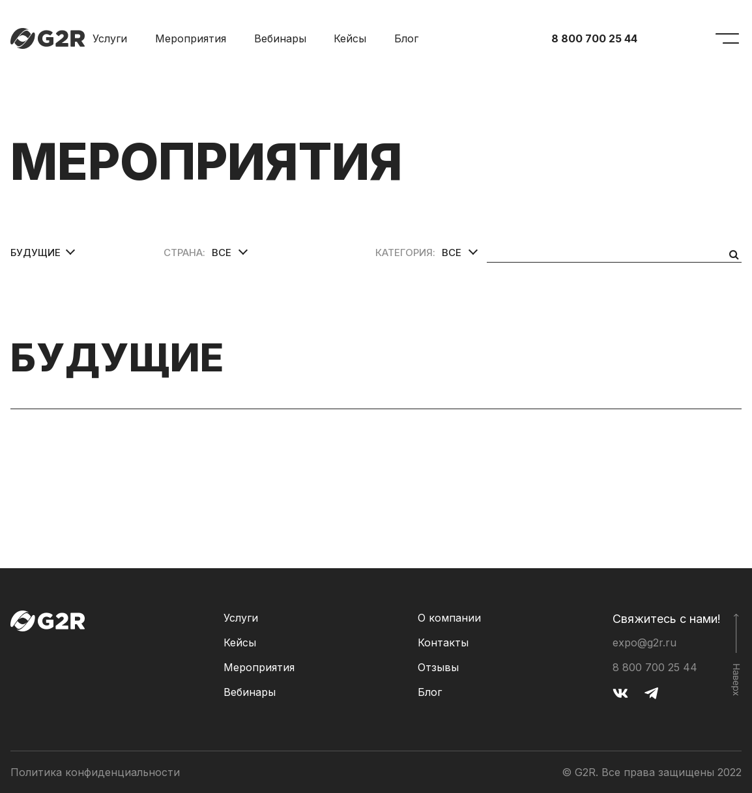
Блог (406, 38)
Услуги (110, 38)
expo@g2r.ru (644, 642)
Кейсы (350, 38)
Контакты (443, 642)
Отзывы (438, 667)
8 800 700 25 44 (594, 38)
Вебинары (280, 38)
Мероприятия (190, 38)
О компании (449, 617)
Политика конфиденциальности (95, 772)
